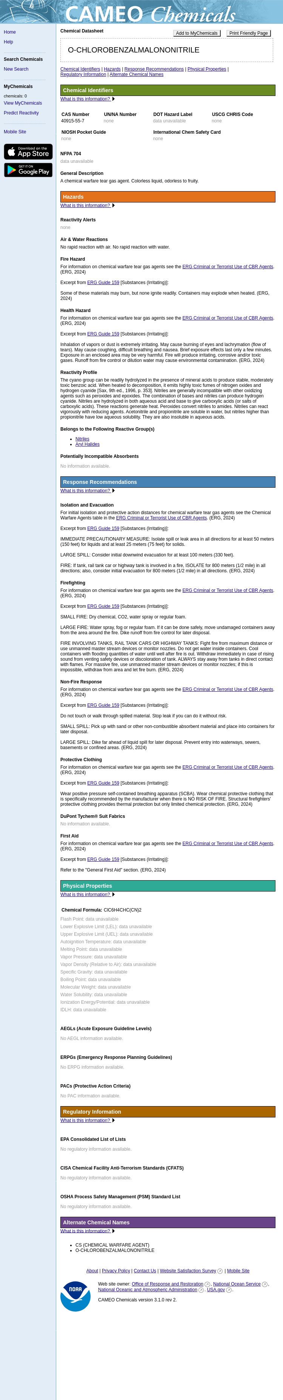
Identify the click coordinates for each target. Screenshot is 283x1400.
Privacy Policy (116, 1270)
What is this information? (85, 99)
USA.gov (216, 1289)
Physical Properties (207, 69)
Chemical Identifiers (80, 69)
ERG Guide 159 (103, 282)
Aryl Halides (87, 444)
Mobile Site (15, 131)
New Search (16, 69)
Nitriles (82, 439)
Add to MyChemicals (197, 33)
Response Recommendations (154, 69)
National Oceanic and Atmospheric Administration (147, 1289)
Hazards (112, 69)
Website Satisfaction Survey (188, 1270)
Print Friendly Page (248, 33)
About (92, 1270)
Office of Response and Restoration (167, 1284)
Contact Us (145, 1270)
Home (10, 32)
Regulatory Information (83, 74)
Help (8, 42)
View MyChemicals (23, 103)
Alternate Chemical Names (137, 74)
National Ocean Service (237, 1284)
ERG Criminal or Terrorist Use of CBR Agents (228, 266)
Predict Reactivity (21, 113)
